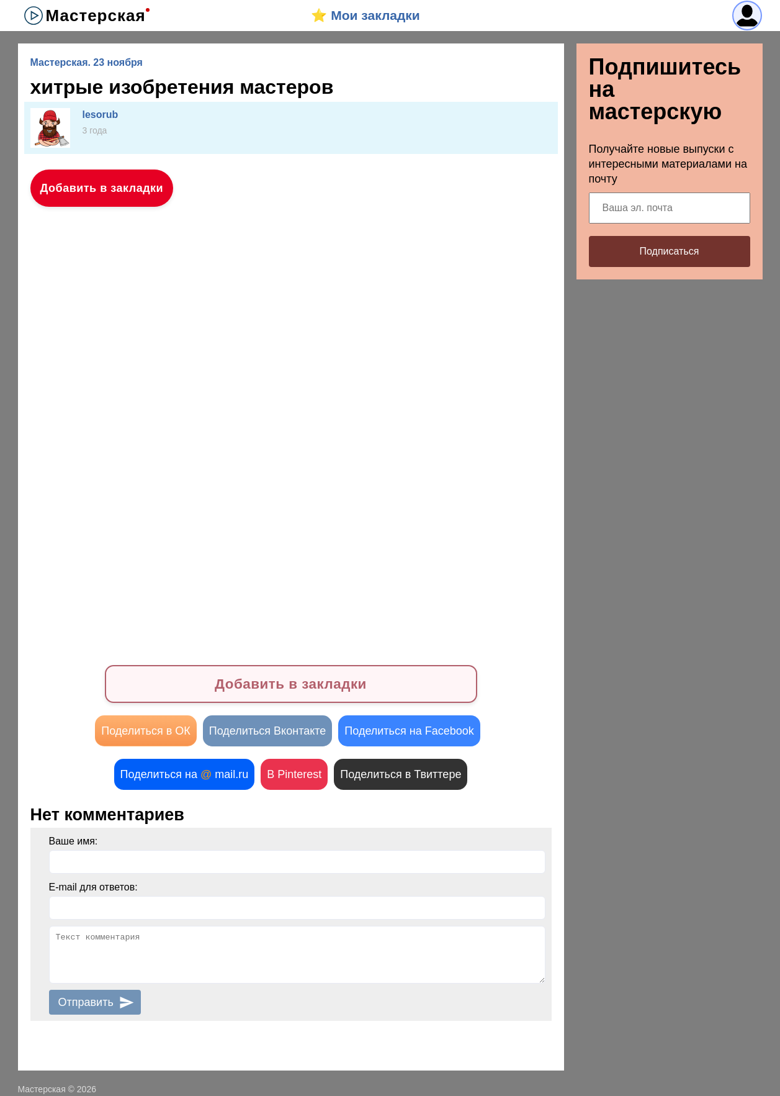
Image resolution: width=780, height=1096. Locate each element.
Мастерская (96, 15)
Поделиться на (184, 774)
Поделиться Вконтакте (267, 731)
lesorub (101, 114)
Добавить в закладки (102, 188)
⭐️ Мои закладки (365, 15)
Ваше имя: (73, 841)
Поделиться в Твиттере (400, 774)
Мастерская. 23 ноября (86, 62)
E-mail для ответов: (93, 887)
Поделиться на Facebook (408, 731)
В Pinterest (294, 774)
